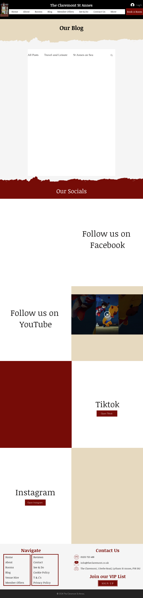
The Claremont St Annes (71, 5)
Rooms (9, 567)
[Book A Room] (134, 11)
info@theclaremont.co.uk (95, 562)
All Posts (33, 55)
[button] (26, 12)
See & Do (38, 567)
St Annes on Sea (83, 55)
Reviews (38, 557)
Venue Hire (12, 577)
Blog (8, 572)
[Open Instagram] (35, 502)
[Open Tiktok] (107, 413)
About (9, 562)
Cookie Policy (41, 572)
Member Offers (14, 582)
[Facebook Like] (107, 254)
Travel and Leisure (55, 55)
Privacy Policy (42, 582)
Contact (38, 562)
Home (9, 557)
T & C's (37, 577)
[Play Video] (107, 314)
